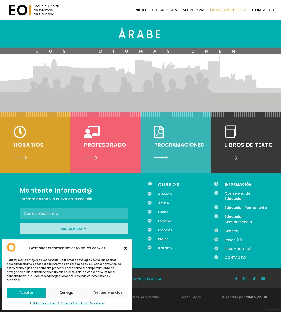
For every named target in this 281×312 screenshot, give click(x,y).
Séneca (231, 231)
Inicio (140, 11)
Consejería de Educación (237, 196)
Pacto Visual (256, 297)
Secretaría (193, 11)
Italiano (165, 248)
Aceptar (26, 292)
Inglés (163, 239)
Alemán (165, 194)
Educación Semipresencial (239, 219)
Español (165, 221)
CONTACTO (235, 257)
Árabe (163, 203)
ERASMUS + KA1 (238, 248)
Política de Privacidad (72, 303)
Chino (163, 212)
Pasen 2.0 (233, 240)
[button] (125, 248)
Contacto (263, 11)
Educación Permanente (246, 207)
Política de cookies (43, 303)
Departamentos (226, 11)
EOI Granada (164, 11)
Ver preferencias (108, 292)
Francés (165, 230)
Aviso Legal (97, 303)
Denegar (67, 292)
